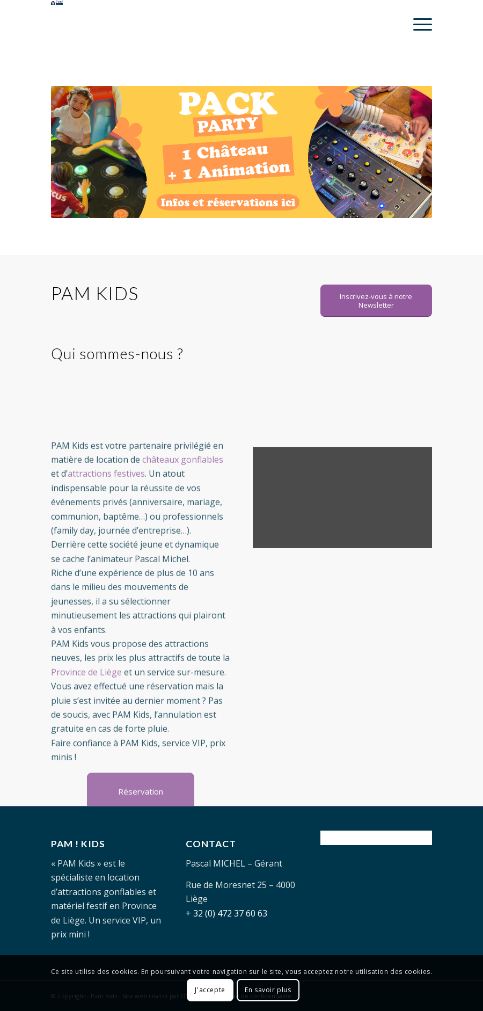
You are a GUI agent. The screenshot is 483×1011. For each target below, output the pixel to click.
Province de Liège (86, 704)
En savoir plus (268, 989)
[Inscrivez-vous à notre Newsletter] (376, 301)
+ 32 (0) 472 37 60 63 (226, 913)
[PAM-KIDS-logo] (109, 24)
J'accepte (210, 989)
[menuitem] (417, 24)
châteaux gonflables (182, 491)
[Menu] (417, 24)
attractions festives (106, 505)
